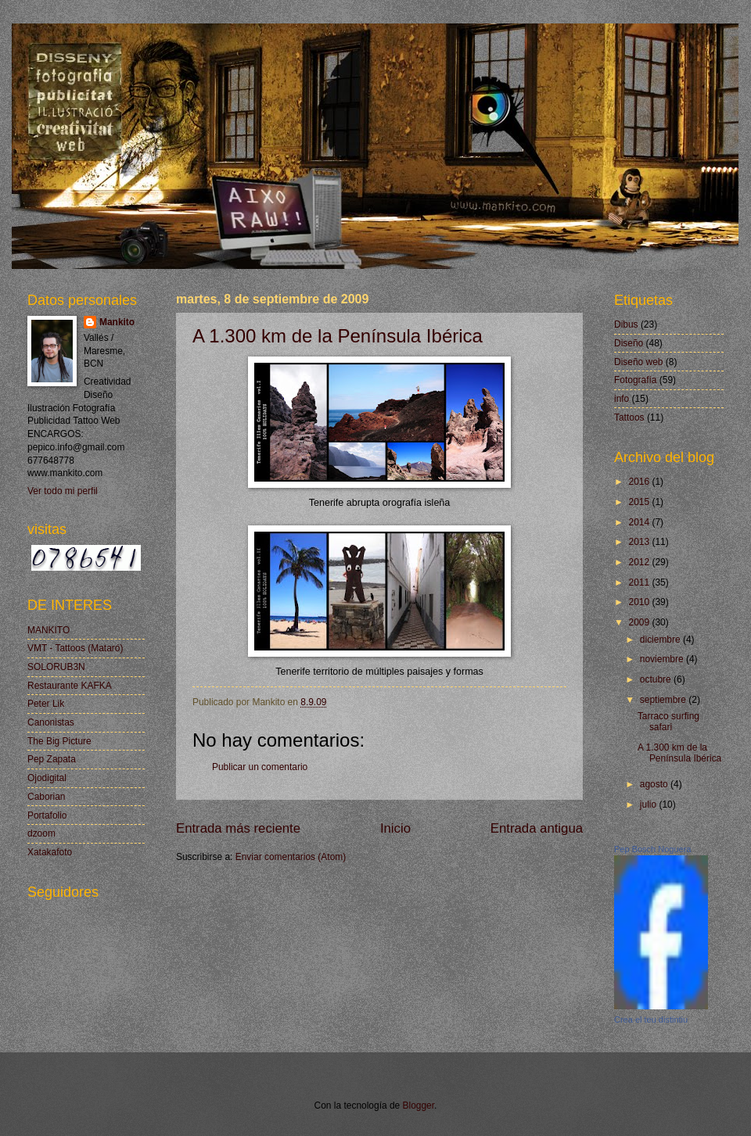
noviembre (663, 659)
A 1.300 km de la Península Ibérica (337, 335)
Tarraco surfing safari (668, 722)
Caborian (46, 796)
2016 (640, 481)
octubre (657, 679)
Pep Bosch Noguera (652, 849)
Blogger (419, 1105)
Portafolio (47, 815)
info (621, 398)
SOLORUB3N (56, 666)
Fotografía (635, 379)
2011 (640, 582)
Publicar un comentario (259, 767)
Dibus (626, 324)
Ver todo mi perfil (62, 491)
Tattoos (629, 417)
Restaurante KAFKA (69, 685)
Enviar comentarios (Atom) (291, 856)
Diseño (628, 343)
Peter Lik (45, 703)
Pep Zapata (51, 759)
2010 (640, 602)
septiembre (664, 699)
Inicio (395, 828)
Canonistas (50, 722)
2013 (640, 541)
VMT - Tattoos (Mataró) (75, 648)
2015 (640, 501)
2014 (640, 522)
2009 (640, 622)
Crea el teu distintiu (651, 1019)
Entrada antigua (536, 828)
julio (649, 804)
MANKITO (48, 630)
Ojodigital (46, 777)
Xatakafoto (49, 852)
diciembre (661, 639)
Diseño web (638, 362)
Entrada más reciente (238, 828)
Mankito (117, 322)
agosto (655, 784)
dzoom (41, 833)
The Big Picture (59, 741)
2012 (640, 562)
